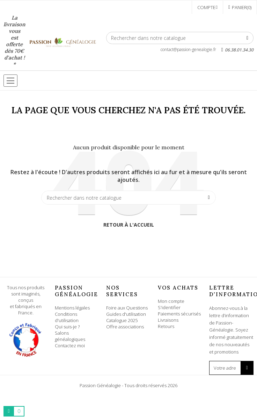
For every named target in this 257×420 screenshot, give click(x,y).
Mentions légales (72, 308)
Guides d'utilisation (126, 314)
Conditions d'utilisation (67, 317)
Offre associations (125, 326)
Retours (166, 326)
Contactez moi (70, 345)
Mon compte (171, 301)
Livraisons (168, 320)
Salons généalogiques (70, 336)
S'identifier (169, 307)
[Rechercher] (180, 38)
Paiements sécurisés (179, 314)
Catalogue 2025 (122, 320)
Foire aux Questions (127, 308)
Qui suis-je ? (67, 326)
